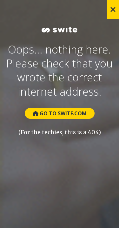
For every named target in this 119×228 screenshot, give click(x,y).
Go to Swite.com (60, 113)
